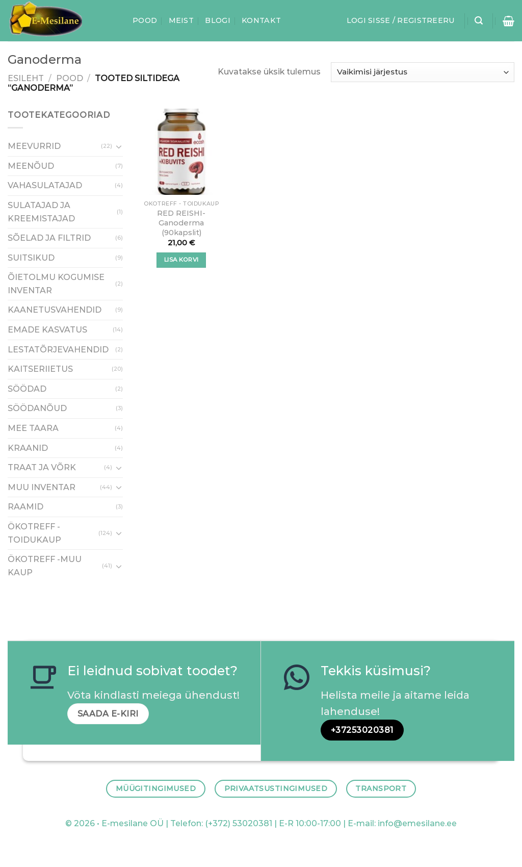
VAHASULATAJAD (45, 185)
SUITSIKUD (31, 257)
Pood (145, 20)
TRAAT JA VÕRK (42, 467)
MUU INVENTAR (41, 487)
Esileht (26, 78)
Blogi (217, 20)
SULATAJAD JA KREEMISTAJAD (41, 211)
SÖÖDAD (27, 388)
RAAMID (25, 507)
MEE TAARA (33, 428)
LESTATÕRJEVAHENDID (58, 349)
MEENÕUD (31, 165)
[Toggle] (119, 146)
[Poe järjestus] (422, 72)
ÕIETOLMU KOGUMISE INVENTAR (56, 283)
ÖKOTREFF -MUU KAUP (45, 565)
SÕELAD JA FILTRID (49, 238)
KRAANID (28, 447)
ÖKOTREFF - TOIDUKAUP (34, 533)
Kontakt (261, 20)
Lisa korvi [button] (181, 259)
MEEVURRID (34, 146)
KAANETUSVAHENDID (54, 310)
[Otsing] (479, 21)
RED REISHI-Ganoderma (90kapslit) (181, 223)
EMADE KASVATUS (47, 330)
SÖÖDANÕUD (37, 408)
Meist (181, 20)
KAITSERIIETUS (40, 369)
